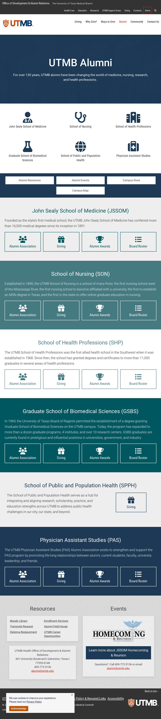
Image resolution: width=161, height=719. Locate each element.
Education (82, 10)
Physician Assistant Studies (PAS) (80, 540)
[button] (72, 695)
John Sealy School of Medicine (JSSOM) (80, 211)
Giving (127, 10)
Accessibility (115, 698)
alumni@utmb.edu (42, 671)
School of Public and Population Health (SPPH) (80, 485)
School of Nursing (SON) (80, 274)
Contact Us (153, 21)
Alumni (123, 21)
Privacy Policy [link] (34, 701)
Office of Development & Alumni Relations (26, 3)
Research (94, 10)
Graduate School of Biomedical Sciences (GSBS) (80, 411)
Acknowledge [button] (18, 708)
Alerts (147, 10)
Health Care (69, 10)
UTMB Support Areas (111, 10)
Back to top (152, 691)
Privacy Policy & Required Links (86, 698)
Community (137, 21)
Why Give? (91, 21)
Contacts (137, 10)
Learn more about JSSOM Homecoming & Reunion (118, 652)
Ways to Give (108, 21)
